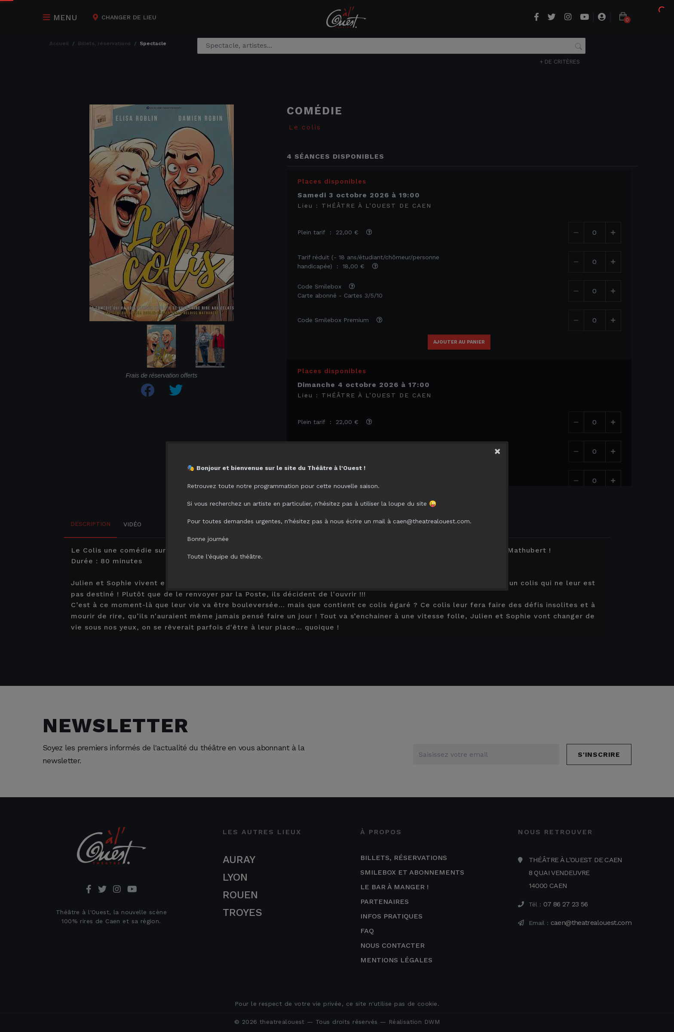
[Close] (499, 449)
